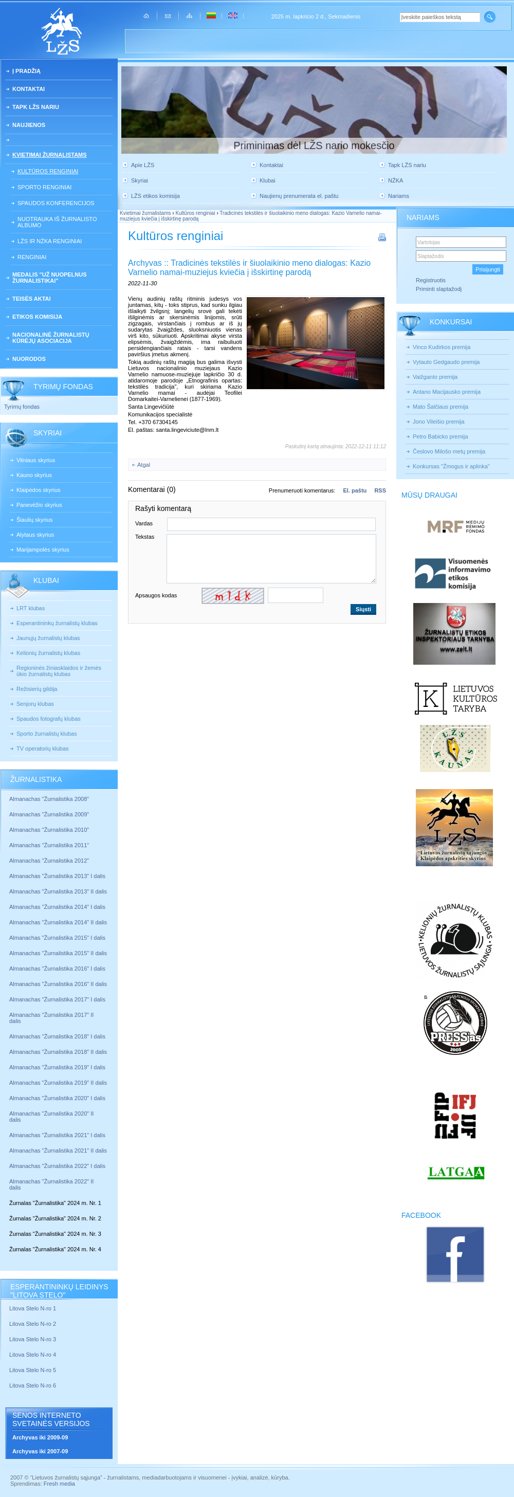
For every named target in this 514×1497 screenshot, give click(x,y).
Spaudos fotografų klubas (48, 719)
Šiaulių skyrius (34, 520)
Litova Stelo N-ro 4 (33, 1355)
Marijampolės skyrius (42, 549)
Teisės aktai (31, 299)
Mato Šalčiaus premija (440, 407)
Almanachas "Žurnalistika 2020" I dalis (58, 1098)
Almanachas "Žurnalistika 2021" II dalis (58, 1150)
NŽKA (395, 180)
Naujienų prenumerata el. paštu (299, 196)
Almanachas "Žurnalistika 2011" (49, 845)
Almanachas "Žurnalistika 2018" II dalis (58, 1052)
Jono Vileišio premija (439, 421)
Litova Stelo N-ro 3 (32, 1339)
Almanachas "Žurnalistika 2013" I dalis (57, 876)
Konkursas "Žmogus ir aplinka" (451, 466)
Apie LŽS (142, 165)
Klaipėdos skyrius (38, 490)
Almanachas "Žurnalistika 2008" (49, 799)
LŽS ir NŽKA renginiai (49, 241)
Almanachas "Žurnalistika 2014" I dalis (57, 907)
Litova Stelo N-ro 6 (33, 1385)
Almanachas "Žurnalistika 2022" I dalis (57, 1166)
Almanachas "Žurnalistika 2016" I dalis (57, 968)
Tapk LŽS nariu (35, 107)
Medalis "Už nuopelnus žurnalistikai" (49, 277)
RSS (380, 490)
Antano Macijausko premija (447, 392)
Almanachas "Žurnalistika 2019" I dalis (58, 1067)
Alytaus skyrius (35, 535)
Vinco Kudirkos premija (441, 347)
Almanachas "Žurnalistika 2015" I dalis (57, 938)
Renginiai (31, 257)
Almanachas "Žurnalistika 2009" (49, 814)
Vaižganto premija (435, 377)
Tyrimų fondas (22, 407)
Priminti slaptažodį (439, 289)
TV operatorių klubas (42, 748)
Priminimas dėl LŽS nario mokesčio (313, 145)
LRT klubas (30, 608)
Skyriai (139, 180)
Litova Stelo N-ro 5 (33, 1370)
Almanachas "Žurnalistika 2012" (49, 860)
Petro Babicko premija (440, 436)
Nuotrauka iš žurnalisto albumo (57, 222)
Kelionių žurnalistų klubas (48, 653)
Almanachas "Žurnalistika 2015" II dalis (58, 953)
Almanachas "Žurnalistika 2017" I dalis (57, 999)
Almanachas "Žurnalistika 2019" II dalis (58, 1083)
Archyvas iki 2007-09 (40, 1451)
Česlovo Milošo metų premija (449, 451)
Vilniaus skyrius (36, 460)
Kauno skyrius (34, 475)
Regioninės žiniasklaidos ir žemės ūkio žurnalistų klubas (58, 671)
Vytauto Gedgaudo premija (446, 362)
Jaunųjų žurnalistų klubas (48, 638)
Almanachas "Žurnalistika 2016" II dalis (58, 984)
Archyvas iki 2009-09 (40, 1437)
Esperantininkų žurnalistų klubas (57, 623)
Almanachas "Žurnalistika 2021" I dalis (57, 1135)
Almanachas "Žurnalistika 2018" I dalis (58, 1036)
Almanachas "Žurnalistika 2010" (49, 830)
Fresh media (59, 1484)
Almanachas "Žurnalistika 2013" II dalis (58, 891)
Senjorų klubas (35, 704)
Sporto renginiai (44, 187)
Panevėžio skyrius (39, 505)
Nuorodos (29, 359)
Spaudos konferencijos (56, 203)
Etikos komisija (37, 317)
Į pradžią (26, 71)
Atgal (143, 465)
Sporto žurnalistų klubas (46, 734)
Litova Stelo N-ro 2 (32, 1324)
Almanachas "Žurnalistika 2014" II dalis (58, 922)
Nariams (398, 196)
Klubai (268, 180)
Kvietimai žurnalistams (49, 155)
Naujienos (28, 125)
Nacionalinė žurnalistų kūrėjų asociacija (50, 338)
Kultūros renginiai (47, 171)
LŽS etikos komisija (155, 196)
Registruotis (431, 280)
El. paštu (354, 490)
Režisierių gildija (36, 689)
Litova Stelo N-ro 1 (32, 1308)
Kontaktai (28, 89)
